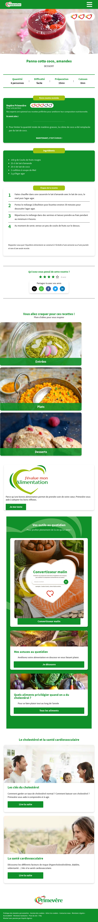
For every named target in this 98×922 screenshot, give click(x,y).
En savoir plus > (12, 116)
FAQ (40, 915)
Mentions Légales (78, 913)
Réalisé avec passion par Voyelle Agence (17, 918)
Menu (89, 4)
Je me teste (16, 507)
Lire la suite (25, 804)
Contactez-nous (65, 913)
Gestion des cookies (37, 913)
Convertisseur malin (49, 621)
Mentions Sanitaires (20, 915)
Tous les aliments (49, 710)
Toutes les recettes (18, 12)
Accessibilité (7, 915)
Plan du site (33, 915)
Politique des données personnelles (16, 913)
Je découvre (49, 664)
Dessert (28, 12)
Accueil (9, 12)
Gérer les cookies (52, 913)
